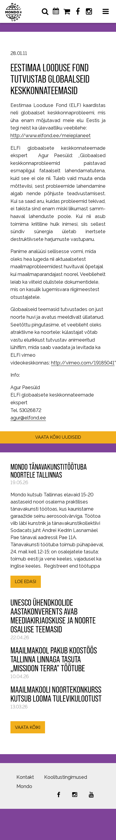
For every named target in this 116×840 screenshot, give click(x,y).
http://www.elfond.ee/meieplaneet (50, 135)
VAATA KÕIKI (27, 727)
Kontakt (25, 777)
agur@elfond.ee (28, 418)
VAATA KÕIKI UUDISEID (58, 437)
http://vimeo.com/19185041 (83, 363)
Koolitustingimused (65, 777)
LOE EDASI (25, 581)
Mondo (24, 786)
